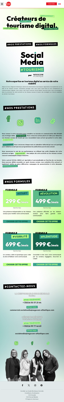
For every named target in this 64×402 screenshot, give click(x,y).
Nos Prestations (20, 44)
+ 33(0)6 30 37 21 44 (32, 302)
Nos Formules (47, 44)
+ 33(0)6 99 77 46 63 (32, 326)
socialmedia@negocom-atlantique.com (32, 333)
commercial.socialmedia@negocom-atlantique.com (32, 310)
